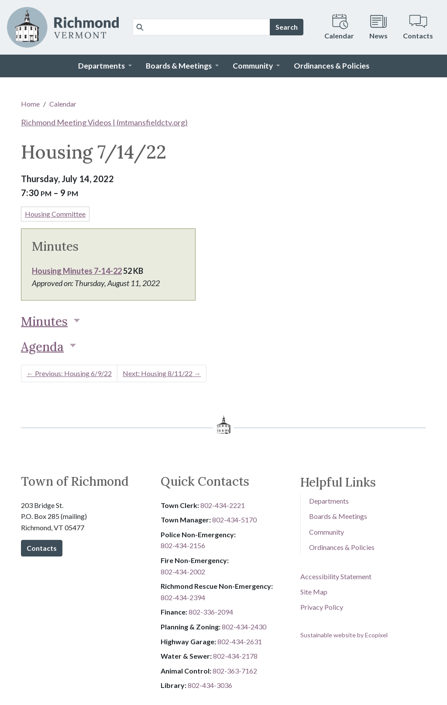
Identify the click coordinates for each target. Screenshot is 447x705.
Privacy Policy (321, 607)
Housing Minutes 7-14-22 (77, 271)
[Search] (201, 27)
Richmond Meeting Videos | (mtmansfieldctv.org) (104, 122)
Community (326, 532)
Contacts (42, 548)
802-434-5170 (234, 519)
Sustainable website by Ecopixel (344, 635)
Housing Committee (55, 214)
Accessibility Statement (335, 576)
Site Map (313, 592)
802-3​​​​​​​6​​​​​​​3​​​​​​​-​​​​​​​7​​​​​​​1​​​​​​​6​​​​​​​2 (235, 671)
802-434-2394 (183, 597)
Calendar (62, 104)
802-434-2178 (235, 656)
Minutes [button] (44, 321)
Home (30, 104)
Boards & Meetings (338, 516)
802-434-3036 (210, 685)
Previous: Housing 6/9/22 (69, 373)
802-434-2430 (244, 626)
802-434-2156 (183, 545)
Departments (329, 501)
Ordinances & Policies (342, 547)
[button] (105, 66)
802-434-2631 (239, 641)
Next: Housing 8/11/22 (162, 373)
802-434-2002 (183, 571)
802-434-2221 (222, 505)
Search (286, 27)
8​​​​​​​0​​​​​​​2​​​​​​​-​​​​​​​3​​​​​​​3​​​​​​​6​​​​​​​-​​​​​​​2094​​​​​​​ (211, 612)
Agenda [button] (42, 347)
